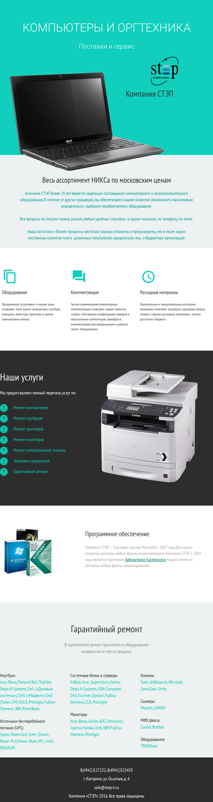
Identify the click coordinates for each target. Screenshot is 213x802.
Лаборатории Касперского (145, 559)
